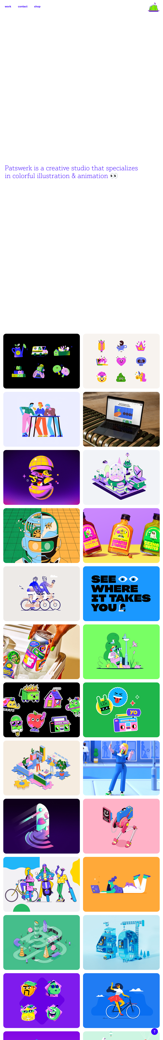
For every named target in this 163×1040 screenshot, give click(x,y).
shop (37, 6)
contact (22, 6)
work (8, 6)
